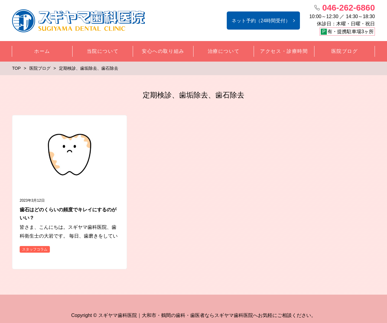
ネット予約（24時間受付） (261, 20)
